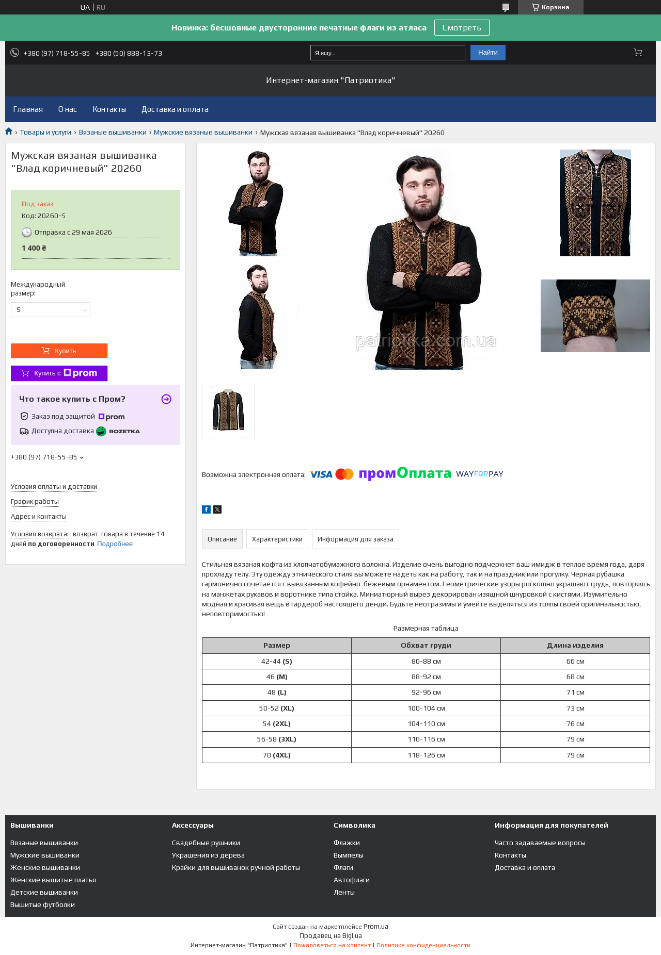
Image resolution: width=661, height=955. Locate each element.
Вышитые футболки (42, 904)
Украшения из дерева (208, 855)
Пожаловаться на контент (332, 945)
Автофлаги (352, 880)
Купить (65, 351)
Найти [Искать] (488, 52)
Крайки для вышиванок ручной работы (236, 867)
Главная (28, 109)
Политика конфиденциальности (423, 945)
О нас (67, 109)
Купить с (65, 373)
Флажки (347, 842)
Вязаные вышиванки (113, 132)
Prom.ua (376, 926)
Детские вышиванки (44, 892)
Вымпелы (349, 855)
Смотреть (462, 27)
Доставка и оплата (175, 109)
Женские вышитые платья (53, 880)
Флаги (343, 867)
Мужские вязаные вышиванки (203, 132)
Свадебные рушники (206, 842)
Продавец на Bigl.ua (331, 936)
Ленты (344, 892)
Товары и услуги (45, 132)
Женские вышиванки (45, 867)
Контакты (109, 109)
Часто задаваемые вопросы (540, 842)
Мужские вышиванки (45, 855)
